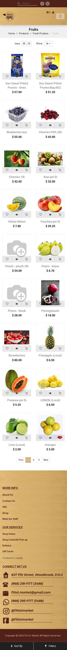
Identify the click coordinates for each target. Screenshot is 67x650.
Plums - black (17, 310)
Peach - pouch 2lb (16, 266)
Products (24, 33)
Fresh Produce (40, 33)
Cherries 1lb (17, 177)
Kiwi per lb (50, 177)
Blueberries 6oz (17, 132)
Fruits (56, 33)
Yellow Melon (17, 221)
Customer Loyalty (12, 558)
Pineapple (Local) (50, 355)
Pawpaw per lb (16, 400)
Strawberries (16, 355)
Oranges (50, 444)
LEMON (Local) (50, 400)
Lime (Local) (17, 444)
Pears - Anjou (50, 266)
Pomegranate (50, 310)
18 (47, 43)
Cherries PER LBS (50, 132)
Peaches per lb (50, 221)
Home (11, 33)
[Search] (19, 3)
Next (46, 460)
